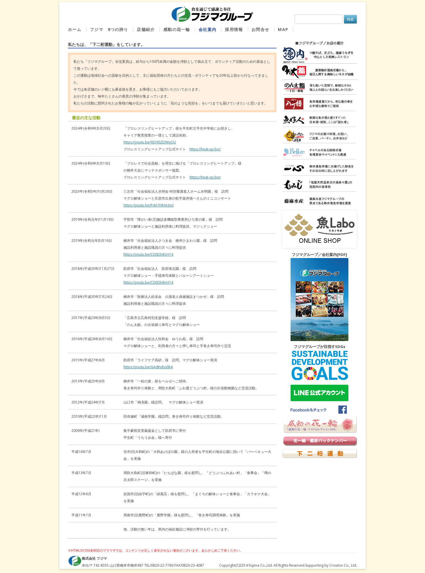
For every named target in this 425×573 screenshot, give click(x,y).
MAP (283, 29)
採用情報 (234, 29)
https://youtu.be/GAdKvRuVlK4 (148, 366)
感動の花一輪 (176, 29)
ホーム (74, 29)
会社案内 (208, 29)
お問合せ (260, 29)
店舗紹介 (146, 29)
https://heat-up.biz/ (205, 149)
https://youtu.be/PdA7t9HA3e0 (148, 205)
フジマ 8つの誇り (109, 29)
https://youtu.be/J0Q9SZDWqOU (149, 142)
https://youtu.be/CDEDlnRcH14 (148, 254)
